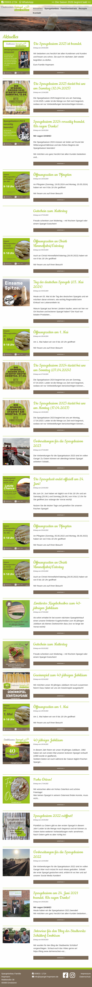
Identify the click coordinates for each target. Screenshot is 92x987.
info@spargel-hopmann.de (45, 977)
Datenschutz (85, 977)
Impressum (86, 974)
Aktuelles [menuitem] (38, 9)
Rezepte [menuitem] (83, 9)
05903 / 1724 (39, 974)
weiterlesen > (61, 72)
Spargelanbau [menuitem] (51, 9)
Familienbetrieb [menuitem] (69, 9)
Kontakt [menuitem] (37, 13)
